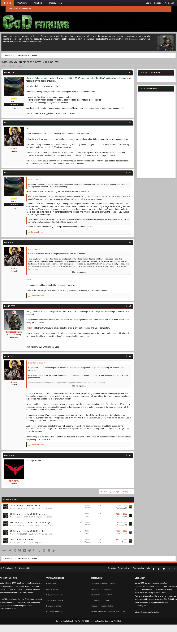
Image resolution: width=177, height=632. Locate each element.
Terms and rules (117, 577)
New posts (13, 9)
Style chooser (15, 577)
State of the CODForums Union (31, 514)
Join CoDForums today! (28, 548)
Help (140, 577)
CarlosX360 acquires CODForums (104, 590)
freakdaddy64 (115, 517)
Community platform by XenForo (80, 629)
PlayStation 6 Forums (58, 600)
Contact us (104, 577)
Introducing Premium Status (102, 610)
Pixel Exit (115, 629)
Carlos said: (39, 258)
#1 (124, 73)
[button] (35, 3)
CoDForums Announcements (46, 517)
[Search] (164, 3)
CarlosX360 (55, 590)
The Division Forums (58, 605)
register (30, 39)
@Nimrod (37, 337)
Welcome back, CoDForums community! (36, 531)
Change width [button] (32, 577)
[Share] (120, 73)
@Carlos (107, 320)
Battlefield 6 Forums (58, 615)
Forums (13, 3)
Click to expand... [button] (79, 281)
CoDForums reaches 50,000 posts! (33, 540)
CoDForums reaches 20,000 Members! (35, 523)
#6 (124, 365)
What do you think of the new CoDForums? (108, 615)
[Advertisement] (150, 135)
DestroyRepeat (61, 3)
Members (44, 3)
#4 (124, 251)
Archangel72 (116, 525)
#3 (124, 182)
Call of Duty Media (42, 551)
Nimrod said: (39, 188)
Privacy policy (130, 577)
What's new (27, 3)
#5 (124, 315)
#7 (124, 464)
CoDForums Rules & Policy (101, 600)
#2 (124, 126)
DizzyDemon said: (41, 372)
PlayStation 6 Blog (57, 610)
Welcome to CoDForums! (101, 595)
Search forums (25, 9)
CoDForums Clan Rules (100, 605)
